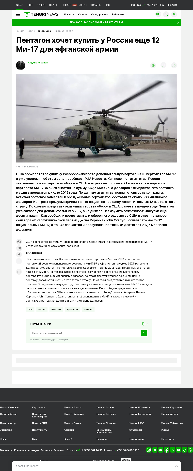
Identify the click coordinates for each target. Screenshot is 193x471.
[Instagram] (149, 451)
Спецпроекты (99, 14)
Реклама (172, 5)
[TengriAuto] (180, 397)
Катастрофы (135, 430)
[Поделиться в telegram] (19, 248)
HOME (67, 5)
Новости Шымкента (139, 407)
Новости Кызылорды (140, 414)
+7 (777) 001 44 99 (91, 450)
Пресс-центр (167, 439)
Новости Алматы (73, 407)
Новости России (72, 423)
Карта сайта (38, 407)
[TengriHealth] (124, 397)
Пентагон (56, 309)
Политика (101, 439)
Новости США (39, 423)
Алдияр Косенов (38, 62)
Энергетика (6, 430)
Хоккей (68, 439)
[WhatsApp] (190, 451)
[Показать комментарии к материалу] (19, 272)
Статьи (82, 14)
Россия (42, 309)
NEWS (19, 5)
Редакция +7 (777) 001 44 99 (147, 5)
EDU (107, 5)
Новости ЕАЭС (136, 423)
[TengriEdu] (152, 397)
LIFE (30, 5)
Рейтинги (118, 14)
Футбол (165, 430)
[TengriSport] (68, 397)
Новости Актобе (8, 414)
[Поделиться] (174, 65)
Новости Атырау (169, 414)
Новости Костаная (106, 414)
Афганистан (72, 309)
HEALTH (54, 5)
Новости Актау (8, 423)
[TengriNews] (12, 397)
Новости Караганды (171, 407)
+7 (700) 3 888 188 (128, 450)
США (30, 309)
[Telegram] (155, 451)
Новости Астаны (105, 407)
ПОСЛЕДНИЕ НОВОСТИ (28, 466)
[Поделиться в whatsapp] (19, 242)
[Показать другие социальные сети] (19, 261)
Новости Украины (106, 423)
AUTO (83, 5)
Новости (69, 14)
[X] (173, 451)
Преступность (39, 430)
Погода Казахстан (9, 407)
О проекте (6, 450)
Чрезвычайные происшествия (104, 431)
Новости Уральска (74, 414)
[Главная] (40, 14)
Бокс (34, 439)
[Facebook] (167, 451)
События (69, 430)
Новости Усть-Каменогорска (39, 415)
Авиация (88, 309)
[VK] (161, 451)
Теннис (3, 439)
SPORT (41, 5)
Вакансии (46, 450)
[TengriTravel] (96, 397)
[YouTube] (179, 451)
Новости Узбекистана (172, 423)
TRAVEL (96, 5)
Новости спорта (137, 439)
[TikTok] (185, 451)
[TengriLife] (40, 397)
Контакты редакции (26, 450)
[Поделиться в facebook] (19, 255)
